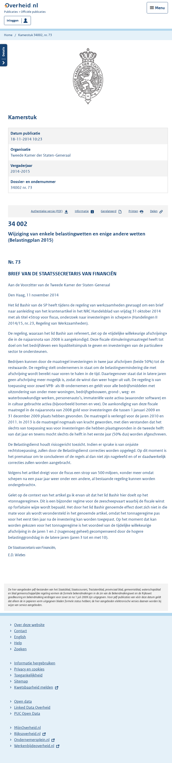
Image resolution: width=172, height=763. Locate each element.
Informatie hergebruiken (34, 663)
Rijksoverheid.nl (27, 733)
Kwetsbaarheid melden (33, 687)
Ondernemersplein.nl (31, 739)
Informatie (84, 211)
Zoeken (20, 649)
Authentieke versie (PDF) (49, 212)
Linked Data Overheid (32, 707)
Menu (160, 7)
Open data (23, 701)
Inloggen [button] (13, 20)
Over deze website (29, 624)
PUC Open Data (27, 713)
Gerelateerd (111, 211)
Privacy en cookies (29, 669)
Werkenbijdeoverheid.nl (34, 745)
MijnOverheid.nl (27, 727)
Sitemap (21, 681)
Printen (136, 211)
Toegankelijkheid (28, 675)
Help (18, 642)
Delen (156, 211)
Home (8, 35)
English (20, 636)
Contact (20, 630)
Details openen (3, 55)
